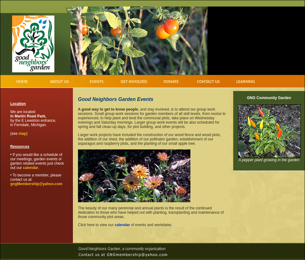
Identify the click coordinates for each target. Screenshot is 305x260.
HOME (22, 81)
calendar (30, 168)
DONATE (171, 81)
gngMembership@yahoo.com (36, 184)
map (22, 133)
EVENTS (97, 81)
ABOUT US (59, 81)
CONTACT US (208, 81)
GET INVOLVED (134, 81)
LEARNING (245, 81)
